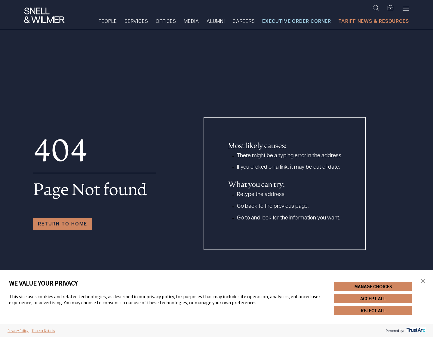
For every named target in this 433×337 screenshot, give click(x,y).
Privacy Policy (18, 330)
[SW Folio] (391, 8)
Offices (166, 21)
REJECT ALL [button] (373, 311)
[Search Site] (376, 8)
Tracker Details (43, 330)
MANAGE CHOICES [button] (373, 286)
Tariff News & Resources (374, 21)
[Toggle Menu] (406, 8)
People (108, 21)
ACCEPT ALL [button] (372, 299)
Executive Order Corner (296, 21)
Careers (243, 21)
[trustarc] (415, 330)
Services (136, 21)
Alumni (216, 21)
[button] (423, 281)
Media (191, 21)
